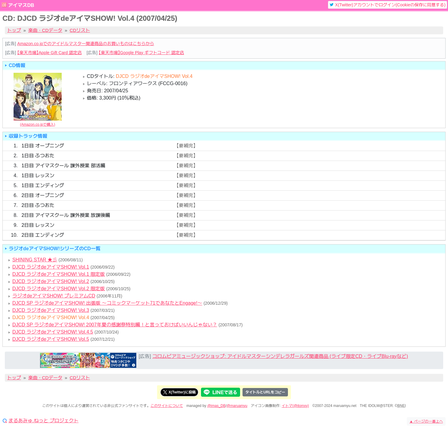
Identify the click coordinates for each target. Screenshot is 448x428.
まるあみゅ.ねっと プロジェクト (43, 420)
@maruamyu (237, 406)
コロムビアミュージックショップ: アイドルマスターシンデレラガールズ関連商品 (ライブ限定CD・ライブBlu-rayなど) (280, 356)
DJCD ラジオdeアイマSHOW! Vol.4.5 (52, 331)
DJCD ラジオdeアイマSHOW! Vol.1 (50, 266)
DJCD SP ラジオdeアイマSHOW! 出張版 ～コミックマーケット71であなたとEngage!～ (107, 303)
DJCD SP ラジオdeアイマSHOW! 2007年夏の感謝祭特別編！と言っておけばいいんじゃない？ (114, 324)
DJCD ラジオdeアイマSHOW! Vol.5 (50, 339)
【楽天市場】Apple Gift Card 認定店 (49, 52)
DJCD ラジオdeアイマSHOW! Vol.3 (50, 310)
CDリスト (80, 30)
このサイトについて (166, 406)
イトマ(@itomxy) (295, 406)
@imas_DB (216, 406)
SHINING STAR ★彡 (34, 259)
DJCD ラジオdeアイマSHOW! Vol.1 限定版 (58, 274)
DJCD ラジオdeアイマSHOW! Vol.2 (50, 281)
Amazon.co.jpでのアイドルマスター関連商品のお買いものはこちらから (85, 43)
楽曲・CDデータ (45, 30)
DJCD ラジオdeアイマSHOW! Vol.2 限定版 (58, 288)
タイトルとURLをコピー (265, 392)
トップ (14, 30)
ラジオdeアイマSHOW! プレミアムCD (53, 295)
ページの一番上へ (426, 421)
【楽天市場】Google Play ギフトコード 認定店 (141, 52)
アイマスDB (21, 5)
